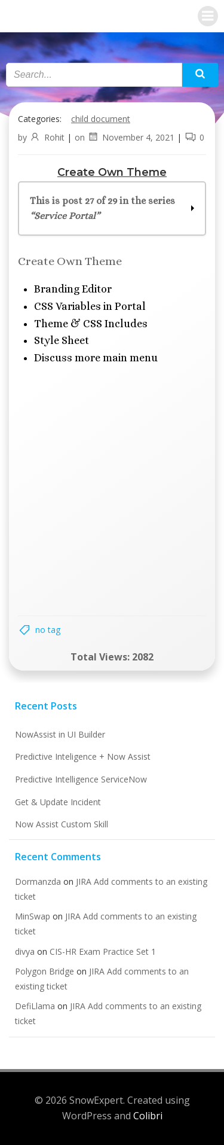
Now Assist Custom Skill (61, 824)
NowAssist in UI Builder (60, 734)
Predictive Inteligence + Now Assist (83, 756)
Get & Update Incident (58, 802)
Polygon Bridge (44, 971)
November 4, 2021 (130, 137)
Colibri (147, 1115)
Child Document (100, 118)
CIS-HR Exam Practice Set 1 (103, 951)
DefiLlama (35, 1006)
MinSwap (32, 916)
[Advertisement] (112, 489)
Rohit (47, 137)
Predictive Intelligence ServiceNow (81, 779)
